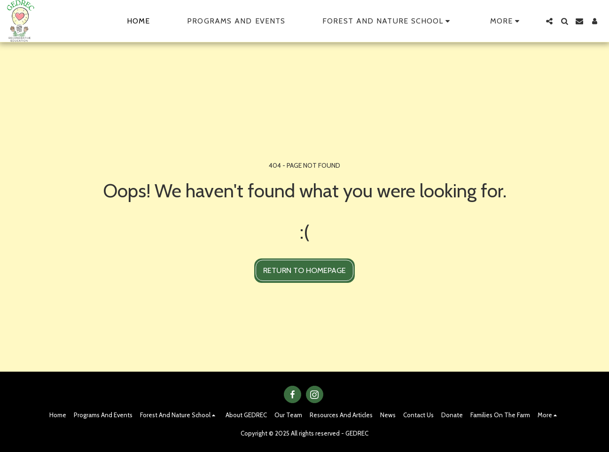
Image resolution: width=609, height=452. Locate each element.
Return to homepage (304, 270)
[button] (387, 21)
